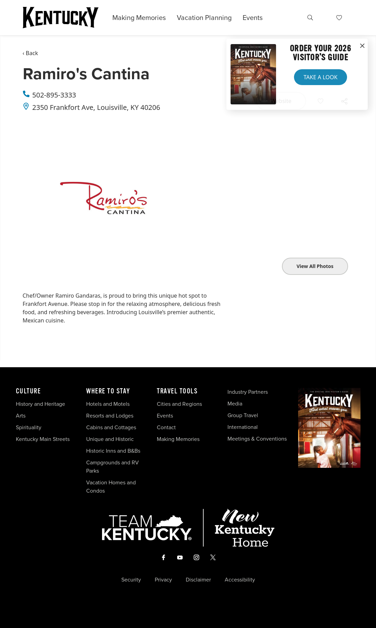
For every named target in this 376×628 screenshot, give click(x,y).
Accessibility (240, 580)
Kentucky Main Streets (43, 439)
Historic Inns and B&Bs (113, 451)
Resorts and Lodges (109, 416)
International (242, 427)
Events (253, 17)
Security (131, 580)
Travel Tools (177, 391)
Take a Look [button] (320, 77)
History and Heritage (41, 404)
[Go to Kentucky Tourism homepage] (61, 17)
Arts (21, 416)
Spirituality (29, 427)
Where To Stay (108, 391)
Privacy (163, 580)
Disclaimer (198, 580)
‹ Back (30, 53)
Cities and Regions (179, 404)
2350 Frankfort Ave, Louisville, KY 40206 (96, 107)
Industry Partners (247, 392)
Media (234, 404)
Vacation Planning (204, 17)
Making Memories (139, 17)
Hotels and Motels (108, 404)
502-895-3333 (54, 95)
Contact (166, 427)
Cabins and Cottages (111, 427)
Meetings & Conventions (257, 439)
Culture (28, 391)
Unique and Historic (110, 439)
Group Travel (242, 415)
